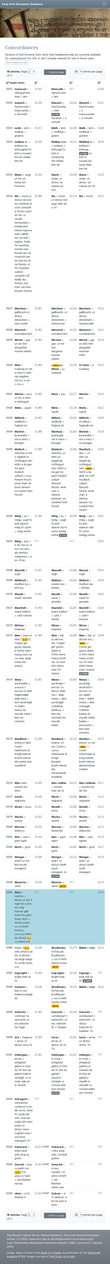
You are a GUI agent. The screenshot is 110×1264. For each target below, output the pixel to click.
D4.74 (9, 679)
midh (18, 128)
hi (31, 203)
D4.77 (9, 796)
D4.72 (9, 625)
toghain (19, 1133)
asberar (83, 527)
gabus (18, 1066)
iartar (20, 1041)
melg (17, 520)
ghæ (81, 475)
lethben (19, 145)
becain (18, 253)
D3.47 (101, 102)
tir (16, 980)
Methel (19, 431)
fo (30, 149)
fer (16, 1027)
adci (53, 665)
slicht (18, 464)
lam (28, 92)
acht (61, 1201)
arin (53, 1089)
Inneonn (20, 987)
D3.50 (101, 174)
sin (16, 215)
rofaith (62, 1175)
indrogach (21, 1099)
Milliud (55, 418)
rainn (30, 1121)
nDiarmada (85, 754)
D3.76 (101, 836)
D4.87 (9, 972)
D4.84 (9, 882)
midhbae (84, 131)
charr (82, 494)
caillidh (24, 234)
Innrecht (57, 1012)
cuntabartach (87, 333)
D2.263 (73, 449)
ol (29, 264)
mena (18, 662)
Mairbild (56, 608)
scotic (22, 1110)
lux (27, 584)
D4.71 (9, 607)
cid (62, 527)
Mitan (55, 625)
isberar (55, 527)
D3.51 (101, 195)
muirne (19, 351)
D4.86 (9, 947)
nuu (56, 1168)
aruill (26, 922)
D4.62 (9, 407)
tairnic (55, 1187)
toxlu (18, 1081)
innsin (18, 1125)
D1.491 (38, 570)
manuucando (87, 114)
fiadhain (84, 1031)
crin (21, 549)
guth (27, 847)
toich (25, 654)
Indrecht (20, 1012)
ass (90, 516)
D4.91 (9, 1054)
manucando (22, 110)
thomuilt (22, 114)
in (21, 153)
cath (19, 615)
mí (80, 421)
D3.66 (101, 607)
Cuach (18, 746)
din (16, 1110)
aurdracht (85, 687)
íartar (54, 1041)
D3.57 (101, 407)
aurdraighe (21, 683)
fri (22, 527)
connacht (26, 207)
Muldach (56, 449)
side (23, 1081)
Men (17, 635)
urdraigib (84, 706)
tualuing (19, 369)
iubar (24, 1150)
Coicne (83, 646)
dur (24, 279)
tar (30, 654)
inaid (25, 1073)
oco (17, 966)
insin (17, 234)
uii (23, 178)
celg (21, 907)
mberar (55, 494)
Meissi (83, 679)
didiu (64, 142)
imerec (83, 742)
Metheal (56, 431)
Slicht (60, 468)
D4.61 (9, 393)
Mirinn (19, 340)
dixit (85, 343)
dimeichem (21, 319)
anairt (18, 860)
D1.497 (38, 679)
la (66, 1201)
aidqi (28, 658)
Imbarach (21, 1147)
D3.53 (101, 329)
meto (24, 439)
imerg (18, 742)
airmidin (84, 601)
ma (16, 380)
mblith (27, 351)
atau (27, 1133)
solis (17, 1154)
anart (54, 860)
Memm (19, 394)
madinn (83, 769)
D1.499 (38, 782)
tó (62, 790)
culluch (19, 475)
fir (91, 1027)
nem (17, 323)
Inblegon (84, 1054)
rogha (18, 1121)
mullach (62, 475)
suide (22, 1114)
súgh (63, 520)
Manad (83, 570)
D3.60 (101, 449)
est (20, 178)
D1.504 (38, 836)
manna (55, 186)
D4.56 (9, 195)
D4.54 (9, 141)
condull (83, 506)
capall (54, 411)
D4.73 (9, 635)
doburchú (85, 830)
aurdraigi (84, 683)
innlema (19, 994)
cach (92, 475)
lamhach (56, 498)
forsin (20, 211)
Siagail (83, 460)
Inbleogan (21, 1054)
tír (56, 980)
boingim (19, 443)
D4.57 (9, 308)
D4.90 (9, 1037)
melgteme (21, 556)
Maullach (85, 449)
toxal (57, 1058)
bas (26, 541)
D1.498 (38, 738)
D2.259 (73, 308)
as (25, 516)
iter (53, 160)
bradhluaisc (58, 955)
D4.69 (9, 580)
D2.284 (73, 816)
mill (17, 951)
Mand (55, 174)
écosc (82, 810)
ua (58, 456)
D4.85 (9, 892)
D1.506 (38, 856)
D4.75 (9, 738)
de (58, 164)
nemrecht (20, 1019)
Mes (17, 783)
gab (26, 911)
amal (63, 487)
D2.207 (73, 1054)
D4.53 (9, 127)
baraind (55, 761)
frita (84, 654)
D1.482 (38, 329)
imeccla (83, 619)
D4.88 (9, 986)
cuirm (28, 527)
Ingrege (84, 973)
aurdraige (57, 683)
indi (87, 976)
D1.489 (38, 449)
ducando (56, 118)
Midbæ (55, 142)
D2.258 (73, 174)
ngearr (83, 840)
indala (26, 157)
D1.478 (38, 141)
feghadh (84, 425)
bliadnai (56, 1183)
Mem (54, 394)
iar (61, 1045)
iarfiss (82, 1045)
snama (18, 666)
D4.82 (9, 846)
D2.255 (73, 102)
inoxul (18, 1058)
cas (28, 380)
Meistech (57, 330)
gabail (55, 1073)
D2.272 (73, 856)
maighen (24, 376)
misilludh (56, 421)
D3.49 (101, 141)
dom (25, 919)
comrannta (21, 1102)
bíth (57, 523)
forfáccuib (57, 951)
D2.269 (73, 679)
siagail (55, 460)
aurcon (19, 691)
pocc (29, 394)
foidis (27, 241)
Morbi (55, 796)
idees (18, 1193)
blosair (18, 290)
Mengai (19, 857)
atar (29, 761)
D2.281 (73, 625)
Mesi (17, 365)
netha (27, 531)
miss (81, 698)
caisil (28, 372)
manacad (20, 89)
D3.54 (101, 339)
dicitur (55, 182)
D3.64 (101, 580)
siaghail (21, 456)
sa (29, 976)
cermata (84, 732)
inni (28, 256)
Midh (54, 128)
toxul (85, 1058)
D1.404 (38, 972)
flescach (56, 483)
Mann (18, 174)
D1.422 (38, 1193)
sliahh (90, 698)
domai (18, 922)
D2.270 (73, 738)
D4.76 (9, 782)
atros (19, 384)
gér (53, 646)
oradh (24, 323)
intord (18, 930)
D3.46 (101, 88)
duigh (21, 959)
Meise (55, 679)
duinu (29, 963)
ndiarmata (21, 750)
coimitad (20, 1016)
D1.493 (38, 593)
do (24, 200)
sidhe (92, 1089)
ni (16, 650)
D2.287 (73, 846)
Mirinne (56, 340)
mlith (82, 355)
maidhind (20, 765)
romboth (20, 256)
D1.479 (38, 174)
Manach (56, 102)
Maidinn (84, 739)
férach (55, 487)
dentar (26, 955)
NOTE (62, 886)
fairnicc (22, 264)
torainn (27, 153)
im (30, 483)
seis (81, 453)
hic (23, 560)
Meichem (20, 308)
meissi (82, 702)
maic (54, 669)
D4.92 (9, 1098)
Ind (65, 200)
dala (88, 164)
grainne (19, 135)
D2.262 (73, 431)
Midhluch (20, 580)
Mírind (83, 340)
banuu (18, 710)
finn (24, 343)
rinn (23, 545)
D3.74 (101, 816)
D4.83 (9, 856)
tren (27, 1066)
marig (18, 654)
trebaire (84, 1070)
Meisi (18, 679)
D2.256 (73, 127)
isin (28, 1114)
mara (28, 650)
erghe (18, 976)
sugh (26, 520)
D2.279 (73, 947)
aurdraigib (26, 702)
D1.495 (38, 625)
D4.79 (9, 816)
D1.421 (38, 1164)
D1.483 (38, 339)
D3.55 (101, 364)
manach (20, 102)
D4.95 (9, 1193)
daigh (29, 959)
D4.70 (9, 593)
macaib (19, 713)
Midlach (56, 580)
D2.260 (73, 339)
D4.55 (9, 174)
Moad (18, 806)
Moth (18, 847)
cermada (56, 717)
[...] (24, 639)
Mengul (56, 857)
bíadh (63, 864)
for (53, 190)
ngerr (54, 840)
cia (29, 253)
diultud (59, 1197)
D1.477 (38, 127)
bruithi (25, 106)
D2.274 (73, 195)
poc (81, 397)
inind (30, 1110)
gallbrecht (57, 312)
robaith (55, 1172)
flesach (19, 479)
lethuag (83, 149)
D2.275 (73, 329)
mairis (18, 611)
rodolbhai (57, 706)
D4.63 (9, 417)
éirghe (55, 976)
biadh (90, 864)
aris (17, 1037)
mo (25, 260)
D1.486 (38, 407)
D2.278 (73, 407)
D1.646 (38, 947)
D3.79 (101, 882)
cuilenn (19, 272)
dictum (59, 639)
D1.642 (38, 882)
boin (28, 287)
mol (26, 283)
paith (21, 1168)
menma (19, 896)
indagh (28, 994)
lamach (26, 487)
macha (55, 963)
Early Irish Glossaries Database (22, 4)
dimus (18, 900)
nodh (82, 868)
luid (29, 200)
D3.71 (101, 782)
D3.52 (101, 308)
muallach (84, 479)
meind (22, 761)
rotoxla (55, 1085)
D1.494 (38, 607)
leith (63, 959)
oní (16, 439)
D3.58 (101, 417)
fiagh (22, 1027)
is (15, 211)
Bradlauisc (58, 947)
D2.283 (73, 806)
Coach (60, 746)
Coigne (19, 643)
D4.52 (9, 102)
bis (16, 157)
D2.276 (73, 364)
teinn (26, 1129)
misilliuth (20, 421)
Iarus (54, 1037)
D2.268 (73, 635)
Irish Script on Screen (62, 1256)
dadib (18, 279)
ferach (55, 506)
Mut (17, 837)
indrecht (24, 1023)
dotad (22, 937)
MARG (89, 469)
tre (16, 468)
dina (63, 698)
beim (28, 934)
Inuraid (19, 1164)
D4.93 (9, 1146)
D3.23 (101, 947)
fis (29, 260)
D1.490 (38, 515)
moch (25, 196)
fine (25, 1070)
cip (16, 376)
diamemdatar (87, 765)
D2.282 (73, 796)
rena (21, 658)
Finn (90, 343)
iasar (54, 203)
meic (87, 729)
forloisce (20, 186)
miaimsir (56, 629)
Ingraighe (57, 973)
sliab (17, 698)
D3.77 (101, 846)
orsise (63, 963)
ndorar (27, 758)
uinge (54, 178)
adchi (82, 665)
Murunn (19, 827)
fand (64, 502)
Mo (17, 196)
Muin (18, 892)
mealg (62, 531)
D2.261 (73, 417)
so (80, 443)
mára (91, 654)
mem (28, 397)
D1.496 (38, 635)
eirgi (22, 1154)
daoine (27, 647)
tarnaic (19, 1183)
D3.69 (101, 679)
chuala (18, 218)
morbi (18, 796)
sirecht (18, 820)
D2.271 (73, 782)
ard (28, 941)
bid (16, 864)
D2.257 (73, 141)
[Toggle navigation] (104, 4)
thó (85, 790)
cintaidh (83, 1085)
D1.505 (38, 846)
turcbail (62, 1154)
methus (23, 552)
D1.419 (38, 1146)
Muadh (19, 594)
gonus (18, 647)
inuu (29, 1164)
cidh (91, 527)
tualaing (84, 369)
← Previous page (55, 72)
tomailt (88, 118)
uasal (18, 597)
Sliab (62, 691)
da (24, 464)
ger (25, 643)
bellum (26, 611)
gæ (92, 340)
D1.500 (38, 796)
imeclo (28, 615)
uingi (28, 174)
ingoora (27, 230)
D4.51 (9, 88)
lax (62, 584)
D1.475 (38, 88)
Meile (82, 407)
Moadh (55, 806)
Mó (81, 196)
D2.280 (73, 570)
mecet (18, 230)
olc (25, 425)
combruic (20, 1106)
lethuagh (56, 149)
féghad (55, 425)
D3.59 (101, 431)
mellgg (83, 535)
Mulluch (19, 449)
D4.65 (9, 449)
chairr (24, 483)
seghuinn (20, 800)
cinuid (54, 1077)
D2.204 (73, 1011)
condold (56, 502)
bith (17, 153)
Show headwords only (16, 62)
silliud (86, 421)
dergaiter (57, 351)
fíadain (62, 1027)
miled (54, 725)
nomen (19, 249)
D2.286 (73, 836)
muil (17, 287)
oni (81, 439)
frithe (20, 650)
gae (28, 340)
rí (24, 372)
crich (17, 207)
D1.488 (38, 431)
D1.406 (38, 1037)
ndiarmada (57, 754)
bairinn (89, 758)
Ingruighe (21, 973)
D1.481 (38, 308)
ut (16, 178)
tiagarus (27, 1037)
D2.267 (73, 607)
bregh (18, 754)
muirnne (84, 351)
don (17, 702)
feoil (17, 106)
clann (18, 886)
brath (54, 765)
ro (24, 215)
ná (16, 959)
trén (64, 1066)
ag (60, 460)
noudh (23, 864)
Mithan (19, 625)
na (27, 1154)
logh (17, 903)
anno (17, 1176)
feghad (19, 425)
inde (24, 976)
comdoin (20, 275)
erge (82, 976)
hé (56, 1201)
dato (17, 790)
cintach (21, 1085)
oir (61, 186)
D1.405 (38, 1011)
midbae (19, 131)
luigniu (18, 241)
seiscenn (56, 453)
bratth (18, 758)
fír (52, 1027)
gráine (55, 135)
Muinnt (20, 882)
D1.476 (38, 102)
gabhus (83, 1066)
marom (19, 911)
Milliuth (19, 418)
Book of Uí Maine (51, 1252)
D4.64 (9, 431)
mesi (19, 372)
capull (82, 411)
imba (17, 1150)
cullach (55, 479)
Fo (90, 153)
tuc (21, 380)
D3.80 (101, 892)
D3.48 (101, 127)
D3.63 (101, 570)
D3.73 (101, 806)
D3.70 (101, 738)
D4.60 (9, 364)
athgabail (57, 1062)
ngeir (23, 840)
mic (24, 662)
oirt (24, 182)
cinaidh (83, 1081)
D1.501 (38, 806)
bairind (26, 754)
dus (25, 253)
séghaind (56, 800)
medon (55, 584)
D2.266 (73, 593)
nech (54, 1204)
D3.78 (101, 856)
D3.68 (101, 635)
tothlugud (57, 464)
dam (60, 203)
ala (16, 552)
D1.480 (38, 195)
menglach (57, 872)
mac (25, 249)
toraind (55, 157)
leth (26, 128)
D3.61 (101, 515)
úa (86, 456)
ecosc (28, 806)
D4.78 (9, 806)
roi (16, 658)
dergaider (85, 347)
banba (55, 710)
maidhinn (56, 776)
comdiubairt (58, 1016)
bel (62, 635)
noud (54, 868)
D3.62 (101, 541)
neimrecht (57, 1019)
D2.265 (73, 580)
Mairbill (84, 608)
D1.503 (38, 826)
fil (20, 560)
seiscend (19, 453)
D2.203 (73, 972)
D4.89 (9, 1011)
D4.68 (9, 570)
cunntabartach (23, 333)
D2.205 (73, 1037)
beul (26, 635)
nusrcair (25, 1118)
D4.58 (9, 329)
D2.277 (73, 393)
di (26, 142)
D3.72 (101, 796)
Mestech (20, 330)
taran (82, 164)
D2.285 (73, 826)
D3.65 (101, 593)
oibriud (55, 92)
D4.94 (9, 1164)
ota (17, 1137)
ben (53, 164)
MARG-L (56, 365)
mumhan (24, 203)
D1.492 (38, 580)
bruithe (61, 106)
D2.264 (73, 515)
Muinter (56, 882)
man (17, 96)
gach (21, 468)
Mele (18, 407)
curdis (21, 963)
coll (27, 275)
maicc (82, 669)
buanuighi (57, 435)
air (28, 1081)
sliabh (87, 695)
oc (27, 456)
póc (63, 394)
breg (82, 758)
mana (18, 182)
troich (62, 658)
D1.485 (38, 393)
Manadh (20, 570)
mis (53, 695)
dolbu (21, 706)
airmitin (27, 597)
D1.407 (38, 1054)
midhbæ (59, 131)
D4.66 (9, 515)
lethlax (55, 587)
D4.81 (9, 836)
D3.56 (101, 393)
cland (54, 886)
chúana (27, 290)
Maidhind (20, 739)
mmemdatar (58, 773)
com (17, 1118)
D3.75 (101, 826)
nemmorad (57, 323)
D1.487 (38, 417)
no (25, 145)
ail (31, 951)
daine (54, 650)
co (62, 1081)
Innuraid (56, 1164)
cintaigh (19, 1077)
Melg (18, 516)
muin (17, 915)
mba (55, 1150)
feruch (27, 479)
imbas (18, 947)
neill (25, 237)
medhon (19, 584)
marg (18, 919)
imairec (55, 742)
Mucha (19, 817)
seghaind (84, 800)
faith (27, 1176)
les (53, 1201)
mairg (54, 658)
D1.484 (38, 364)
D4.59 (9, 339)
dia (16, 761)
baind (21, 941)
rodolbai (84, 710)
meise (54, 698)
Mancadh (57, 89)
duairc (25, 926)
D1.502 (38, 816)
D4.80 (9, 826)
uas (23, 287)
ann (61, 1187)
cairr (29, 460)
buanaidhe (21, 435)
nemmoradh (86, 323)
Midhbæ (84, 142)
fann (30, 491)
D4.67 (9, 541)
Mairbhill (20, 608)
